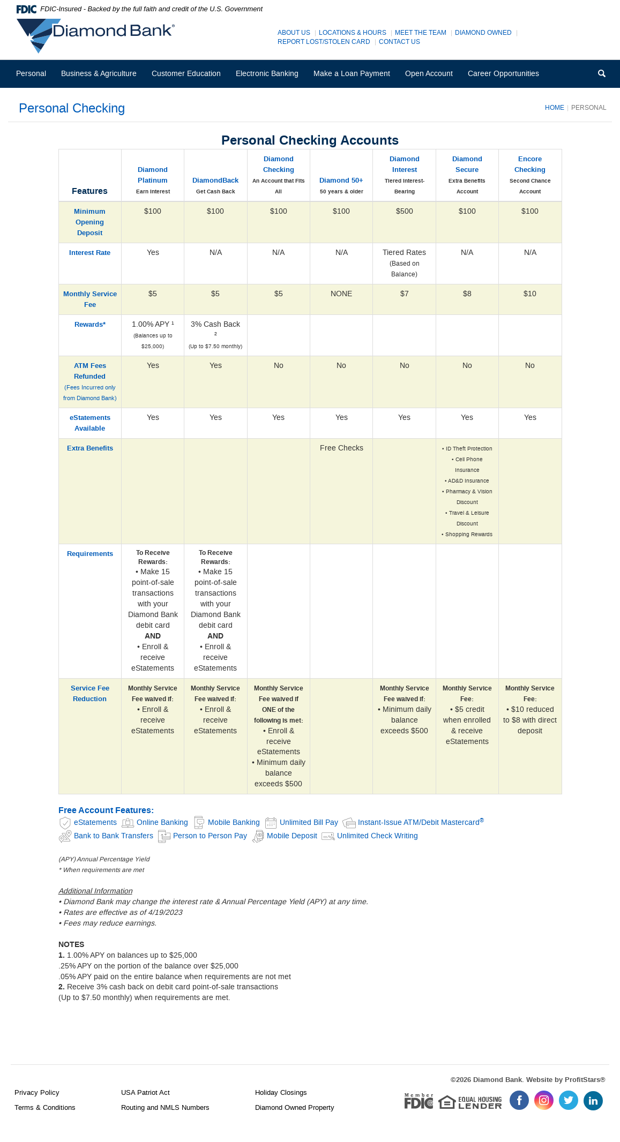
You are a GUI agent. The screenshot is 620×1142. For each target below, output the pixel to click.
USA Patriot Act (145, 1092)
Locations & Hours (352, 33)
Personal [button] (31, 74)
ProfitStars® (585, 1080)
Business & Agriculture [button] (99, 74)
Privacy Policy (36, 1092)
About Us (294, 33)
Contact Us (399, 42)
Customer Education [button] (186, 74)
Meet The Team (420, 33)
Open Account (429, 74)
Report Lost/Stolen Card (324, 42)
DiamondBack (215, 180)
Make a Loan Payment (351, 74)
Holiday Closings (281, 1092)
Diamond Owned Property (294, 1107)
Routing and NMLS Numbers (165, 1107)
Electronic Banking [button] (267, 74)
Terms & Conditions (45, 1107)
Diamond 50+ (341, 180)
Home (554, 107)
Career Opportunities (507, 78)
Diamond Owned (483, 33)
